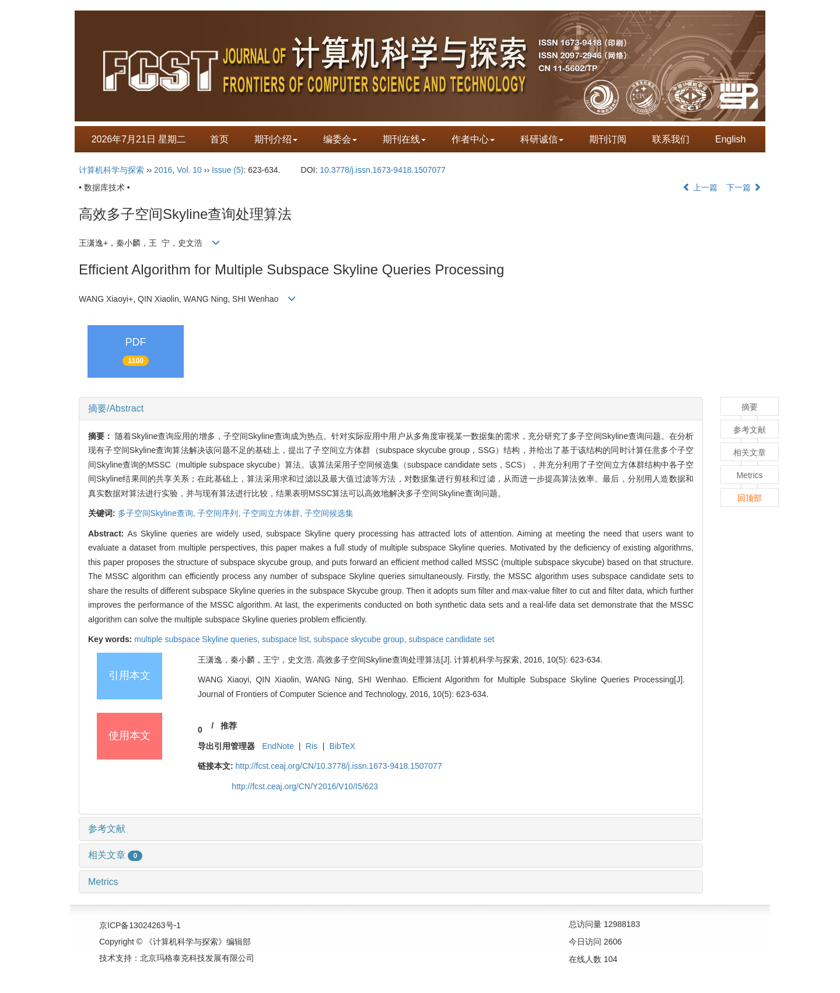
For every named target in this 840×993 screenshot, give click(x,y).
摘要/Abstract (116, 408)
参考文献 (106, 829)
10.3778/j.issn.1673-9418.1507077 (383, 170)
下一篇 (743, 187)
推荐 (228, 725)
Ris (311, 746)
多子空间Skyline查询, (158, 513)
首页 (219, 139)
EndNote (277, 746)
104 (610, 959)
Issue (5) (227, 170)
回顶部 (749, 498)
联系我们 (671, 139)
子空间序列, (220, 513)
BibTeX (342, 746)
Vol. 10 (189, 170)
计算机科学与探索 (111, 170)
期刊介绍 (276, 139)
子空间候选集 (329, 513)
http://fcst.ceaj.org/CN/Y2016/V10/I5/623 (305, 786)
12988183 (622, 924)
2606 (613, 941)
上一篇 (700, 187)
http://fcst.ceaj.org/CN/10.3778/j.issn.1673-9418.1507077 (339, 766)
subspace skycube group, (361, 639)
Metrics (103, 882)
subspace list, (288, 639)
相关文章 (115, 855)
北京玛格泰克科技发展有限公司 (197, 958)
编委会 (340, 139)
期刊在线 (404, 139)
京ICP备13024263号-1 (140, 925)
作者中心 (473, 139)
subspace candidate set (451, 639)
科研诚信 (542, 139)
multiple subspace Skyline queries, (198, 639)
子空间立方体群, (273, 513)
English (730, 139)
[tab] (390, 409)
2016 (163, 170)
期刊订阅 (607, 139)
